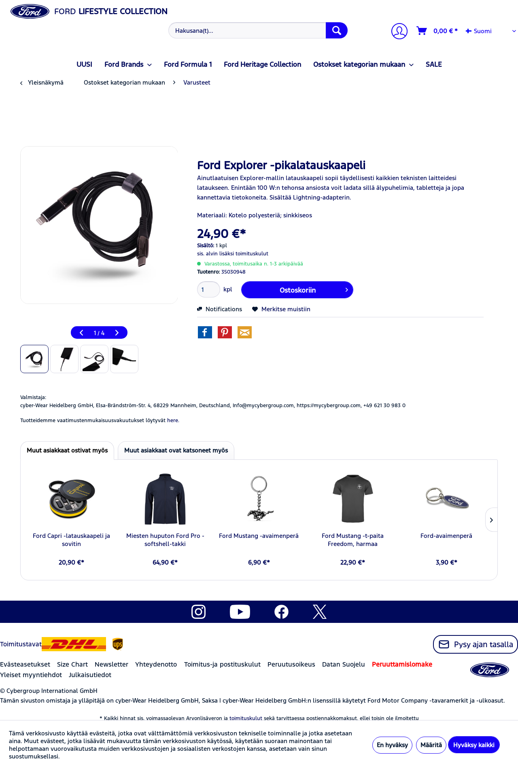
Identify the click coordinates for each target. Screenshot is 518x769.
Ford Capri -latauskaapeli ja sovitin (71, 540)
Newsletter (111, 664)
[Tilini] (396, 32)
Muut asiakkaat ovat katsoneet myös (176, 450)
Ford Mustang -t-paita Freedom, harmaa (353, 540)
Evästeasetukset (25, 664)
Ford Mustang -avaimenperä (259, 536)
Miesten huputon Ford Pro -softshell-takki (165, 540)
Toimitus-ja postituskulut (222, 664)
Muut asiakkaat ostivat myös (67, 450)
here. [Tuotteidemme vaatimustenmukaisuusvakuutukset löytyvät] (173, 420)
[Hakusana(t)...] (258, 30)
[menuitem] (257, 30)
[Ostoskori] (437, 31)
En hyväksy (392, 745)
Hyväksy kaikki (474, 745)
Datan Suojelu (343, 664)
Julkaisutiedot (90, 675)
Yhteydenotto (156, 664)
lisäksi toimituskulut (243, 254)
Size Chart (72, 664)
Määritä (431, 745)
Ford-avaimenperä (446, 536)
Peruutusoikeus (291, 664)
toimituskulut (245, 718)
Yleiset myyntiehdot (31, 675)
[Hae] (337, 30)
